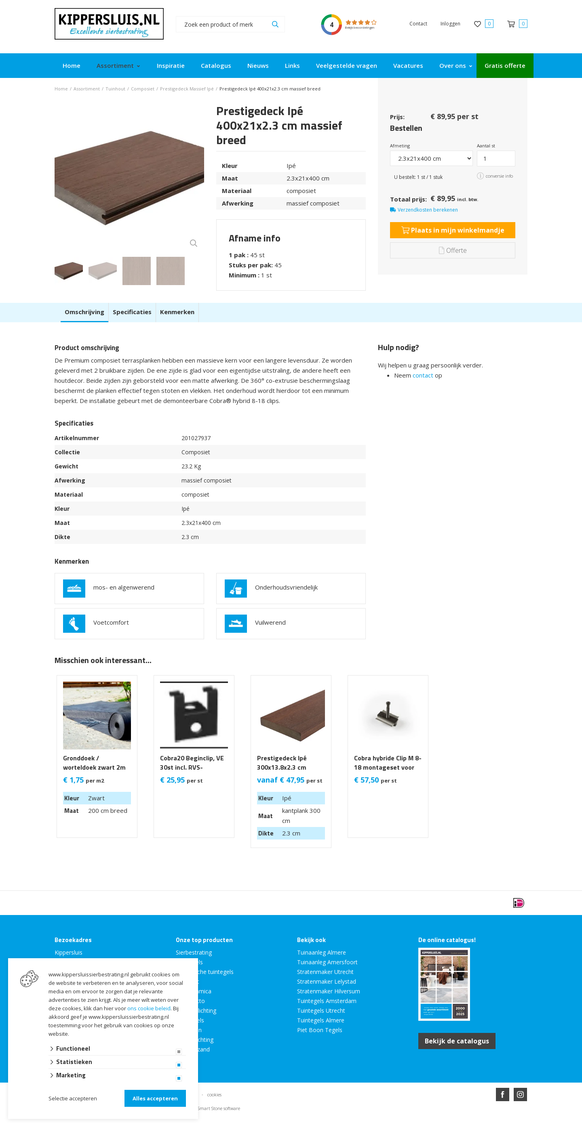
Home (71, 65)
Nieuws (258, 65)
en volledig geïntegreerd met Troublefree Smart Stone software (322, 1124)
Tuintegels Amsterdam (326, 1001)
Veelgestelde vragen (346, 65)
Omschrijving (84, 312)
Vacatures (408, 65)
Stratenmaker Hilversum (328, 991)
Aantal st (486, 146)
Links (292, 65)
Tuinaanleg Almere (321, 952)
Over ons (452, 65)
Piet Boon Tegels (319, 1030)
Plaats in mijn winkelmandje (452, 230)
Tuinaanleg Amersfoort (327, 962)
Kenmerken (177, 312)
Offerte (453, 250)
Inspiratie (171, 65)
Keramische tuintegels (205, 972)
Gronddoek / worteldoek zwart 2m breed (94, 767)
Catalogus (216, 65)
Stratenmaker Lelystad (326, 981)
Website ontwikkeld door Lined (229, 1124)
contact (423, 375)
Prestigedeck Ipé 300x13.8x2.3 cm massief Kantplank (284, 767)
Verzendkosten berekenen (428, 209)
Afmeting (400, 146)
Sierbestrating (194, 952)
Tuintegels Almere (320, 1020)
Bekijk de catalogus (457, 1041)
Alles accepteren (155, 1098)
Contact (418, 23)
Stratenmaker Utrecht (325, 972)
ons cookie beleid (149, 1008)
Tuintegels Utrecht (321, 1010)
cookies (214, 1094)
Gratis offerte (505, 65)
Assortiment (115, 65)
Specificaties (132, 312)
